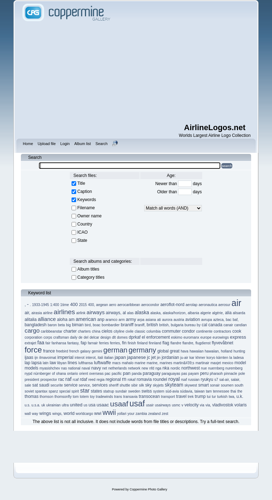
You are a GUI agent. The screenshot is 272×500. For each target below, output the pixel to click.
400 (74, 304)
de (81, 337)
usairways (162, 405)
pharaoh (216, 374)
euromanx (191, 337)
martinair (202, 363)
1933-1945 (40, 305)
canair (228, 325)
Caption (84, 191)
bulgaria (177, 325)
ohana (61, 374)
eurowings (220, 337)
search (227, 166)
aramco (111, 320)
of (53, 374)
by (199, 325)
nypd (28, 374)
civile (130, 331)
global (163, 351)
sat (35, 385)
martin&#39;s (184, 363)
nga (158, 368)
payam (193, 374)
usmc (176, 405)
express (238, 337)
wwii (109, 412)
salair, (235, 380)
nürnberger (42, 374)
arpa (140, 320)
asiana (151, 320)
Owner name (89, 215)
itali (100, 358)
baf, (236, 320)
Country (84, 224)
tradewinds (104, 397)
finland (142, 343)
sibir (134, 385)
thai (233, 391)
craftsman (61, 337)
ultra (65, 405)
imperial (65, 357)
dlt (114, 337)
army (131, 319)
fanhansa (59, 343)
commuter (171, 331)
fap (84, 342)
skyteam (174, 385)
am (72, 319)
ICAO (82, 232)
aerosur (224, 305)
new (145, 368)
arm (122, 320)
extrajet (30, 343)
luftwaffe (102, 362)
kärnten (222, 358)
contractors (222, 331)
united (76, 404)
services (100, 385)
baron (52, 325)
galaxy (85, 351)
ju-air (184, 358)
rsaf (184, 380)
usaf (136, 403)
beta (61, 325)
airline (48, 313)
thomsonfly (63, 397)
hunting (239, 351)
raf (68, 379)
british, (164, 325)
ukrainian (53, 405)
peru (204, 373)
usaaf (119, 404)
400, (91, 305)
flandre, (188, 343)
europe (205, 337)
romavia (144, 379)
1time (64, 305)
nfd (151, 368)
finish (132, 343)
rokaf (131, 380)
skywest (191, 385)
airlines (64, 312)
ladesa (238, 358)
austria (179, 320)
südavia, (186, 391)
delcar (94, 337)
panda (137, 374)
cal (204, 324)
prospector (48, 380)
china (96, 331)
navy (96, 368)
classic (140, 331)
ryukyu (207, 379)
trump (200, 396)
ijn (36, 358)
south (239, 385)
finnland (155, 343)
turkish (222, 397)
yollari (121, 414)
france (49, 351)
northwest (190, 368)
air (237, 303)
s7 (216, 380)
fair (47, 343)
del (86, 337)
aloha (62, 319)
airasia (37, 313)
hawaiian (196, 351)
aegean (102, 305)
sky (148, 385)
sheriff (113, 385)
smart (203, 385)
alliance (47, 319)
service (71, 385)
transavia (130, 397)
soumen (227, 385)
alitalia (30, 319)
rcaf (76, 380)
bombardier (111, 325)
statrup (108, 391)
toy (92, 397)
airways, (113, 312)
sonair (215, 385)
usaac (103, 404)
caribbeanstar (51, 331)
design (106, 337)
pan (127, 373)
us (85, 405)
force (33, 349)
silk (141, 385)
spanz (53, 391)
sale (27, 385)
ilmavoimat (47, 358)
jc (148, 357)
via (202, 405)
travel (181, 396)
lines (72, 362)
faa (41, 342)
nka (166, 368)
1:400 (54, 305)
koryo (210, 358)
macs (116, 363)
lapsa (37, 362)
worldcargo (84, 414)
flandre (175, 343)
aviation (192, 319)
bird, (88, 325)
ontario (72, 374)
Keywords (86, 199)
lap (27, 362)
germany (142, 350)
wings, (57, 414)
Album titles (88, 269)
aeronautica (208, 305)
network (134, 368)
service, (85, 385)
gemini (97, 351)
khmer (200, 358)
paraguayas (171, 374)
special (64, 391)
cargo (32, 330)
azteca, (219, 320)
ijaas (28, 357)
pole (241, 374)
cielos (107, 331)
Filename (86, 207)
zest (165, 414)
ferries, (115, 343)
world (68, 413)
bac (228, 320)
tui (209, 397)
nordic (175, 368)
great (175, 351)
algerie (205, 313)
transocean (149, 396)
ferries (104, 343)
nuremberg (233, 368)
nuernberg (216, 368)
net (104, 368)
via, (208, 405)
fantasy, (73, 343)
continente (204, 331)
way (35, 414)
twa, (232, 397)
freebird (62, 351)
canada (215, 324)
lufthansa (85, 363)
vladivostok (222, 404)
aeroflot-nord (172, 304)
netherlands (117, 368)
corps (48, 337)
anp (100, 319)
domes (122, 337)
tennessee (221, 391)
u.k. (239, 396)
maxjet (215, 363)
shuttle (125, 385)
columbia (154, 331)
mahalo (128, 363)
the (239, 391)
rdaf (83, 379)
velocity (192, 404)
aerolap (191, 305)
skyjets (158, 385)
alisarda (239, 313)
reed (91, 380)
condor (188, 331)
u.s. (27, 405)
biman (78, 324)
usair (150, 405)
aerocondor (150, 305)
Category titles (90, 277)
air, (27, 312)
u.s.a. (36, 405)
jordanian (170, 357)
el (143, 337)
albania (193, 313)
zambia (141, 414)
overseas (96, 374)
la (231, 358)
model (240, 362)
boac (97, 325)
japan (120, 357)
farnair (93, 343)
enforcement (158, 337)
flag (165, 342)
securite (56, 385)
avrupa (206, 320)
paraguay (151, 373)
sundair (121, 391)
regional (113, 379)
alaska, (156, 313)
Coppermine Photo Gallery (148, 489)
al (124, 312)
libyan (62, 363)
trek (191, 397)
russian (193, 380)
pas (184, 374)
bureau (190, 325)
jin (158, 358)
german (115, 350)
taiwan (199, 391)
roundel (160, 379)
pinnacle (230, 374)
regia (100, 380)
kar (191, 358)
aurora (167, 320)
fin (124, 342)
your (131, 414)
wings (45, 413)
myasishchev (49, 368)
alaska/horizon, (174, 313)
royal (174, 379)
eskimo (176, 337)
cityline (119, 331)
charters (84, 331)
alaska (142, 312)
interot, (91, 358)
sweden (134, 391)
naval (85, 368)
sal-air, (224, 380)
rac (61, 379)
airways (96, 312)
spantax (41, 391)
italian (108, 358)
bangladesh (35, 324)
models (31, 368)
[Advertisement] (146, 72)
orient (83, 374)
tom (76, 397)
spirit (75, 391)
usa (92, 404)
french (74, 351)
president (31, 380)
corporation (33, 337)
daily (74, 337)
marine (140, 363)
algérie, (218, 313)
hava (184, 351)
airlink (80, 313)
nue (204, 368)
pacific (116, 374)
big (68, 325)
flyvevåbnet (222, 342)
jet (153, 357)
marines (166, 363)
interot (80, 358)
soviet (29, 391)
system (158, 391)
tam (209, 391)
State (82, 240)
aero (112, 305)
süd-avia (172, 391)
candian (240, 325)
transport (168, 397)
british (152, 324)
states (96, 391)
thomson (46, 397)
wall (27, 414)
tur (214, 397)
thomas (31, 396)
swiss (146, 391)
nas (64, 368)
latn (46, 363)
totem (84, 397)
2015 (83, 305)
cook (236, 331)
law (53, 362)
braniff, (140, 325)
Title (81, 183)
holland (226, 351)
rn (124, 379)
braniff (127, 324)
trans (118, 397)
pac (107, 374)
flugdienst (203, 343)
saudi (44, 385)
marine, (152, 363)
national (74, 368)
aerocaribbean (128, 305)
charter (69, 331)
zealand (154, 414)
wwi (97, 413)
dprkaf (135, 337)
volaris (240, 404)
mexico (227, 363)
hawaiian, (212, 351)
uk (43, 405)
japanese (136, 357)
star (85, 391)
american (86, 319)
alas (130, 313)
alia (228, 312)
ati (159, 320)
